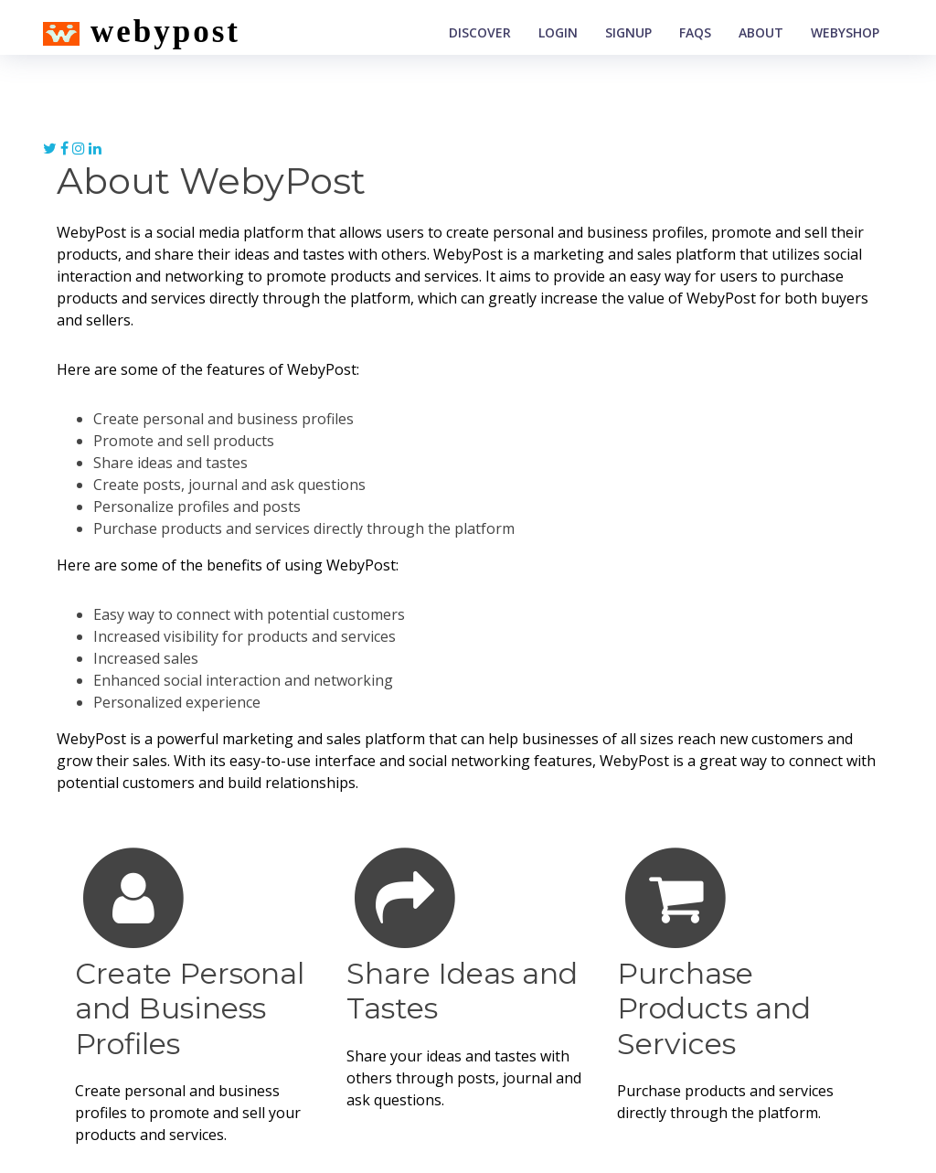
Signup (628, 32)
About (761, 32)
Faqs (695, 32)
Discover (480, 32)
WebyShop (845, 32)
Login (558, 32)
